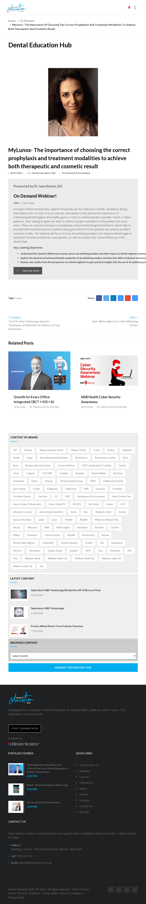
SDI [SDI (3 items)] (102, 542)
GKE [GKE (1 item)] (67, 496)
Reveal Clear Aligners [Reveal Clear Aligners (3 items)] (24, 542)
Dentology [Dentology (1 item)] (18, 481)
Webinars (84, 771)
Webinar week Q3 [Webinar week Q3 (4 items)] (111, 558)
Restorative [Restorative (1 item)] (88, 535)
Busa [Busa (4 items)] (15, 465)
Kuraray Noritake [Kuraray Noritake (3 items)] (22, 519)
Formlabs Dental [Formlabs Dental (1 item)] (22, 496)
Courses (84, 777)
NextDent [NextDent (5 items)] (82, 527)
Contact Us (85, 806)
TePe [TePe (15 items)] (88, 550)
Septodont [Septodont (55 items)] (117, 542)
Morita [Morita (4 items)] (16, 527)
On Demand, (69, 173)
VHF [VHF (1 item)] (129, 550)
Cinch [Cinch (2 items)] (16, 473)
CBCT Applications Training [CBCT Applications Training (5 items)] (96, 465)
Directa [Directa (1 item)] (49, 481)
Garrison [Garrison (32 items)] (42, 496)
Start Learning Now (24, 728)
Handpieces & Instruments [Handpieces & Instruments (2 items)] (91, 496)
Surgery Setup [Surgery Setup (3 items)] (55, 550)
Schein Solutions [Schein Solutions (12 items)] (69, 542)
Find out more (28, 270)
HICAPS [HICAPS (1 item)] (77, 504)
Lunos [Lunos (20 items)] (55, 519)
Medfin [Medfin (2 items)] (69, 519)
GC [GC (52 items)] (56, 496)
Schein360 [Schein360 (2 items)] (48, 542)
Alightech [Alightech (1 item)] (127, 450)
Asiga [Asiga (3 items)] (30, 457)
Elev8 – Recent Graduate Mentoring (47, 785)
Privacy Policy (16, 897)
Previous (14, 317)
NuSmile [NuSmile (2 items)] (99, 527)
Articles (83, 794)
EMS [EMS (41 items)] (86, 488)
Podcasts (84, 800)
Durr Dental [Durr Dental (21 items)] (19, 488)
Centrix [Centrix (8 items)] (122, 465)
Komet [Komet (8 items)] (122, 511)
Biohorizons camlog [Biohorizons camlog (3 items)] (105, 457)
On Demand (27, 20)
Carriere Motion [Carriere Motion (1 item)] (66, 465)
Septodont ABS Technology (47, 608)
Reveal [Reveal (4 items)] (105, 535)
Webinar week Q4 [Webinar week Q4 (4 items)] (22, 566)
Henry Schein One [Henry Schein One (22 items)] (121, 496)
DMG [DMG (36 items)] (93, 481)
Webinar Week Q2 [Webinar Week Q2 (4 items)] (85, 558)
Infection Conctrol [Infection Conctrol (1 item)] (22, 511)
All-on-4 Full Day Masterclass (43, 802)
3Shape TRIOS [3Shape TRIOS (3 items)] (78, 450)
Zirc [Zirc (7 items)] (42, 566)
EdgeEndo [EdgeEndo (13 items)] (52, 488)
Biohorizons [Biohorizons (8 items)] (81, 457)
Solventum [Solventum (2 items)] (34, 550)
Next (134, 317)
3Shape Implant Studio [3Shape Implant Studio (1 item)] (51, 450)
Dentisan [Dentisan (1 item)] (118, 473)
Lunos (18, 298)
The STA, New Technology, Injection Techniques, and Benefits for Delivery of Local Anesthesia (34, 325)
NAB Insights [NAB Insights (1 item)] (63, 527)
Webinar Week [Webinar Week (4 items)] (33, 558)
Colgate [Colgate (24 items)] (30, 473)
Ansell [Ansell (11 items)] (16, 457)
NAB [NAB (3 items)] (46, 527)
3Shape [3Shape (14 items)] (28, 450)
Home (11, 20)
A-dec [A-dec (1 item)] (97, 450)
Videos (83, 788)
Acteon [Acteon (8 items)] (111, 450)
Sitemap (84, 812)
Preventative (83, 173)
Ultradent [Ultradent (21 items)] (115, 550)
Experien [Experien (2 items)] (100, 488)
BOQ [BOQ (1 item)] (125, 457)
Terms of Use (80, 889)
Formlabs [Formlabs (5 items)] (117, 488)
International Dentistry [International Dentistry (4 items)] (51, 511)
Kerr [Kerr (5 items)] (86, 511)
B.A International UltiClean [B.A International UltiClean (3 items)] (54, 457)
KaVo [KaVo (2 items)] (73, 511)
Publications (86, 782)
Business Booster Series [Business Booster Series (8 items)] (38, 465)
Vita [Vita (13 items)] (15, 558)
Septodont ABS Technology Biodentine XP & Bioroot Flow (66, 590)
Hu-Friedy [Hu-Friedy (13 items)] (94, 504)
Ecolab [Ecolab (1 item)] (36, 488)
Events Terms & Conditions (24, 893)
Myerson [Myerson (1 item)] (32, 527)
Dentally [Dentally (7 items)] (79, 473)
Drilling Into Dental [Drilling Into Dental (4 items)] (113, 481)
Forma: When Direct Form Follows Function (57, 626)
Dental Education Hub (43, 173)
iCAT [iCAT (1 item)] (123, 504)
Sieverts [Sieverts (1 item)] (17, 550)
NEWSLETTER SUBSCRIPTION (73, 667)
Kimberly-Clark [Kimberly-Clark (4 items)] (103, 511)
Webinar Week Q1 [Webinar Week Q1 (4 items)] (58, 558)
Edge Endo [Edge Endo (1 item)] (71, 488)
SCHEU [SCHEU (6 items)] (89, 542)
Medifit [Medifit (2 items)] (83, 519)
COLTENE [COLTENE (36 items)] (47, 473)
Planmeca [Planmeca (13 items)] (32, 535)
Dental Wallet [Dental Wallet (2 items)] (99, 473)
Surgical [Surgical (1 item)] (74, 550)
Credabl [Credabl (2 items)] (64, 473)
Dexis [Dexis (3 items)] (35, 481)
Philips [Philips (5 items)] (16, 535)
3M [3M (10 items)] (15, 450)
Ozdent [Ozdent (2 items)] (115, 527)
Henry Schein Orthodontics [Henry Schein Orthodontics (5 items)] (27, 504)
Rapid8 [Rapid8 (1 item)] (71, 535)
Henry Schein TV (88, 765)
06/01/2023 (15, 173)
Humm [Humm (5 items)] (109, 504)
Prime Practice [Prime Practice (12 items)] (52, 535)
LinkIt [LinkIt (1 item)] (41, 519)
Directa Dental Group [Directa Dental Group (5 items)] (71, 481)
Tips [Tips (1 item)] (100, 550)
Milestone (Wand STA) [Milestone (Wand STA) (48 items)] (106, 519)
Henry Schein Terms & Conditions (62, 893)
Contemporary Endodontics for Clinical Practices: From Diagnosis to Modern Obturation (47, 768)
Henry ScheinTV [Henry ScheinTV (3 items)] (57, 504)
